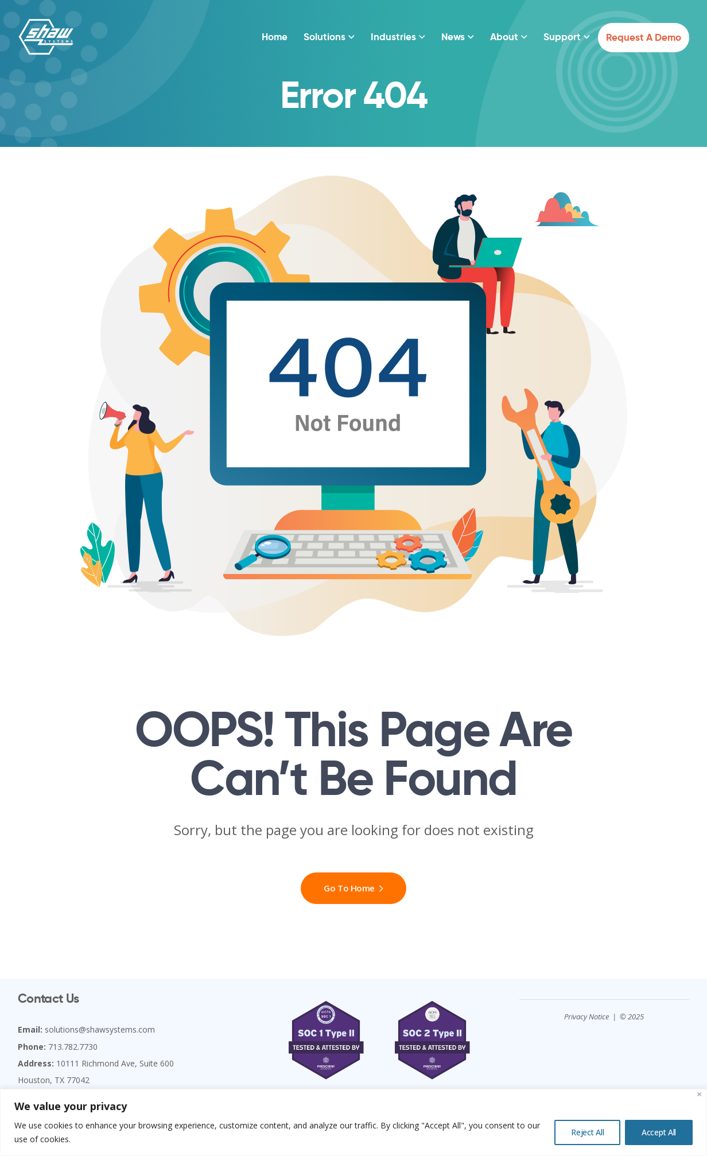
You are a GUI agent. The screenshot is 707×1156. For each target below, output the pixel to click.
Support (562, 36)
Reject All (587, 1132)
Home (275, 36)
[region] (353, 1122)
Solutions (324, 36)
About (504, 36)
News (453, 36)
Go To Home (353, 888)
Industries (393, 36)
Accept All (659, 1132)
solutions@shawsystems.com (100, 1029)
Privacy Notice (586, 1016)
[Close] (699, 1094)
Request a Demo (643, 37)
